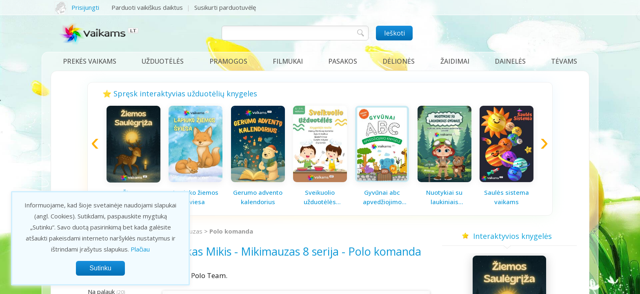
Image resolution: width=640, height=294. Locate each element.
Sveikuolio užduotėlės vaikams (320, 197)
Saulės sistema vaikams (506, 197)
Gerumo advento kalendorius (257, 197)
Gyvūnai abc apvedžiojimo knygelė (382, 197)
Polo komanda (231, 231)
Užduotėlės (163, 61)
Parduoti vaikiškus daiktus (147, 7)
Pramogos (228, 61)
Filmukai (288, 61)
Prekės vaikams (89, 61)
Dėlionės (398, 61)
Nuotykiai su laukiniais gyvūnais (444, 197)
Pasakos (342, 61)
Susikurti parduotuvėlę (225, 7)
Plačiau (140, 249)
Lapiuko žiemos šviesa (195, 197)
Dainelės (510, 61)
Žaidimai (454, 61)
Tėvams (564, 61)
